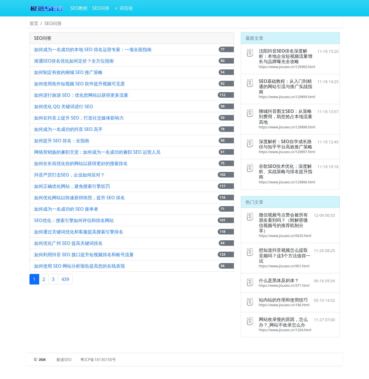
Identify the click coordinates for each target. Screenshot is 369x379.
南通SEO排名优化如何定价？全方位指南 (74, 61)
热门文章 (254, 202)
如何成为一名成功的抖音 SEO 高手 (68, 129)
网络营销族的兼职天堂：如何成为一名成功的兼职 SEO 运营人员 (97, 152)
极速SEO (63, 359)
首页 (33, 23)
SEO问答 (100, 8)
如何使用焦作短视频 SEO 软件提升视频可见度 (79, 84)
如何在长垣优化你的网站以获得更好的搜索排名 (81, 163)
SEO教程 (79, 8)
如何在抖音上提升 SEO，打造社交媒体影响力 (79, 118)
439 (65, 279)
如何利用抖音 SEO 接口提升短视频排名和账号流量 (84, 254)
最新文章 (254, 38)
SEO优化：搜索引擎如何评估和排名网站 (74, 220)
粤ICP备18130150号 (98, 359)
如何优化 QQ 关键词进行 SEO (63, 106)
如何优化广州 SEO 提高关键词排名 (68, 243)
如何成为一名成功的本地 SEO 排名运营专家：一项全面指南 (93, 49)
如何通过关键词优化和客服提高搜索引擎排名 (78, 232)
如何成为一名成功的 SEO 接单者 (66, 209)
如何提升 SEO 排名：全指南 (62, 141)
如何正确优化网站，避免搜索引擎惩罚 (72, 186)
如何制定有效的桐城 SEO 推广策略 (68, 72)
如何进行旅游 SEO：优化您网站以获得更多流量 (81, 95)
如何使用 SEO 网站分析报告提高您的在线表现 (79, 266)
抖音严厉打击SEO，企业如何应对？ (69, 175)
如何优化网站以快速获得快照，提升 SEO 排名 (79, 198)
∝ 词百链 (123, 8)
